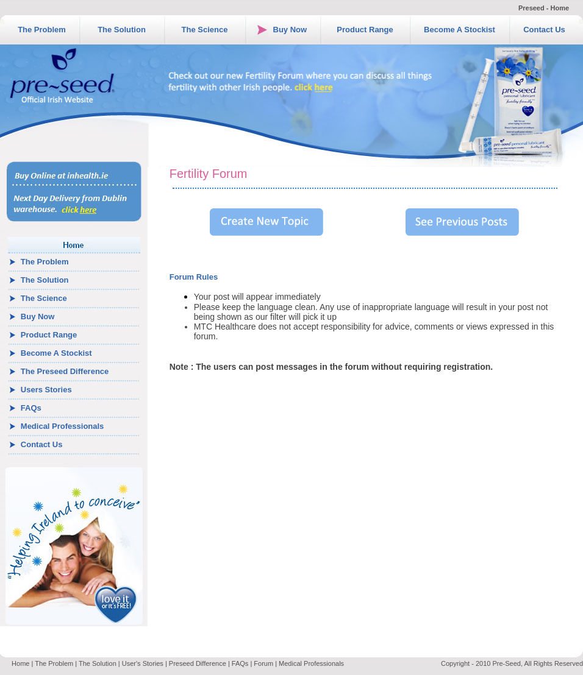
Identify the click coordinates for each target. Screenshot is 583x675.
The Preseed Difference (65, 371)
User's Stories (142, 663)
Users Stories (46, 389)
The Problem (42, 29)
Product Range (365, 29)
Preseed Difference (197, 663)
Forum (263, 663)
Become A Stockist (459, 29)
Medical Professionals (62, 426)
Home (20, 663)
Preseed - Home (543, 8)
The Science (205, 29)
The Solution (122, 29)
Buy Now (290, 29)
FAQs (31, 407)
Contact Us (544, 29)
